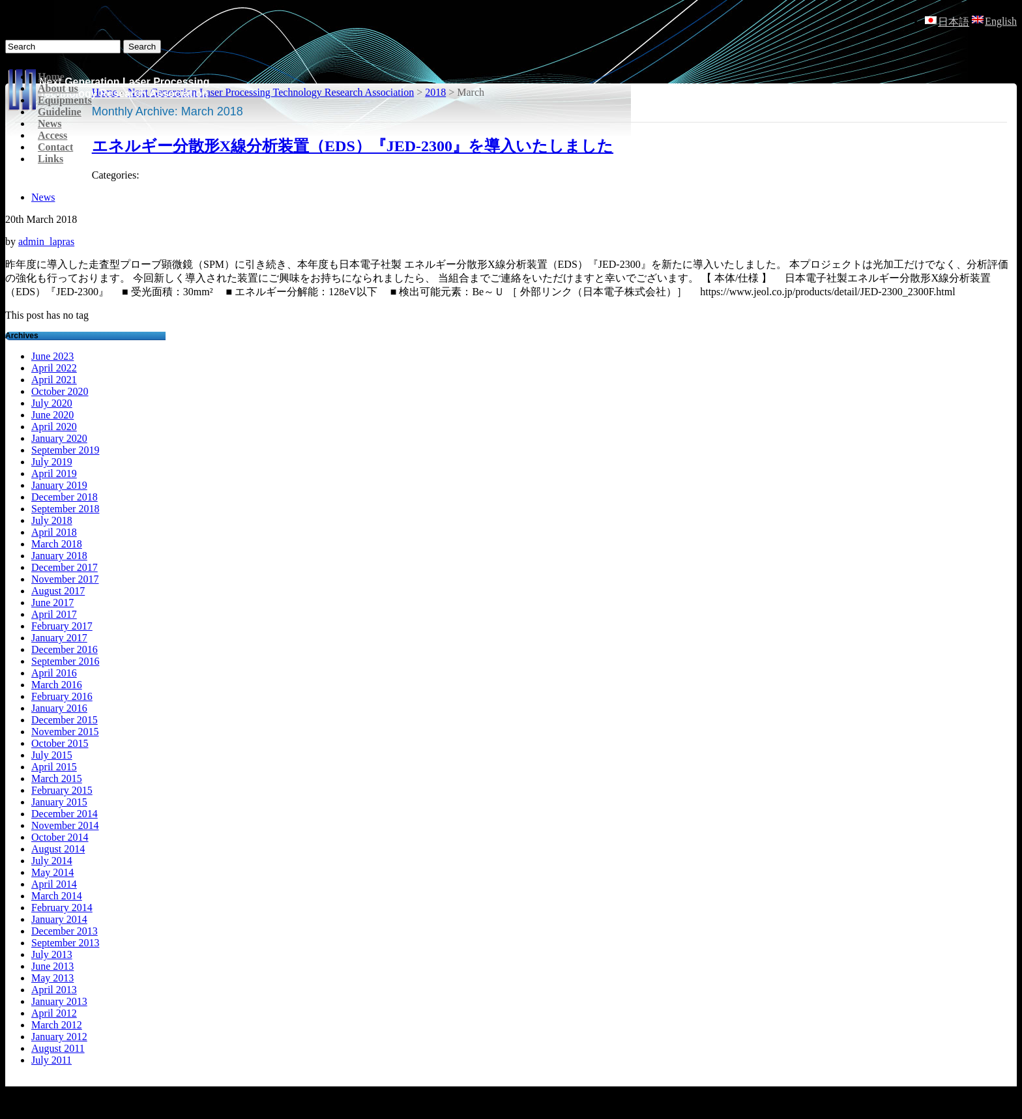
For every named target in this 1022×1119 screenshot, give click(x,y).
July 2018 (51, 520)
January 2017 (59, 637)
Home (51, 76)
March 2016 (56, 684)
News (49, 123)
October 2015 (60, 743)
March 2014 (56, 895)
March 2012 (56, 1024)
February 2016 (62, 696)
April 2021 (54, 379)
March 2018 (56, 543)
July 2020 (51, 403)
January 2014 (59, 919)
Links (50, 158)
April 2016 (54, 672)
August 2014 (58, 848)
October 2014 (60, 837)
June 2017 (52, 602)
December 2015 (64, 719)
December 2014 (64, 813)
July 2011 (51, 1060)
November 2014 (65, 825)
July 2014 (51, 860)
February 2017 (62, 626)
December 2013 (64, 931)
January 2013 (59, 1001)
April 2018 (54, 532)
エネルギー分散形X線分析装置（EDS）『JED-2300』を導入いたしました (352, 146)
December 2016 (64, 649)
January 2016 (59, 708)
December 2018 (64, 496)
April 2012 (54, 1013)
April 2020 (54, 426)
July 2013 (51, 954)
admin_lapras (46, 241)
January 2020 (59, 438)
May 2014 (52, 872)
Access (52, 135)
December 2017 (64, 567)
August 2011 (58, 1048)
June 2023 (52, 356)
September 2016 (65, 661)
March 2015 (56, 778)
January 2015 (59, 801)
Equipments (65, 100)
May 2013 (52, 977)
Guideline (59, 111)
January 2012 (59, 1036)
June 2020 (52, 414)
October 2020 (60, 391)
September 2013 (65, 942)
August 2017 (58, 590)
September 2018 (65, 508)
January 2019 (59, 485)
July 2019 (51, 461)
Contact (55, 147)
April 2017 (54, 614)
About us (58, 88)
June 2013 (52, 966)
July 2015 (51, 755)
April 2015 (54, 766)
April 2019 (54, 473)
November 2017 (65, 579)
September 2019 (65, 450)
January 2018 (59, 555)
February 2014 (62, 907)
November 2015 (65, 731)
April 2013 (54, 989)
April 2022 (54, 367)
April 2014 (54, 884)
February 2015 (62, 790)
